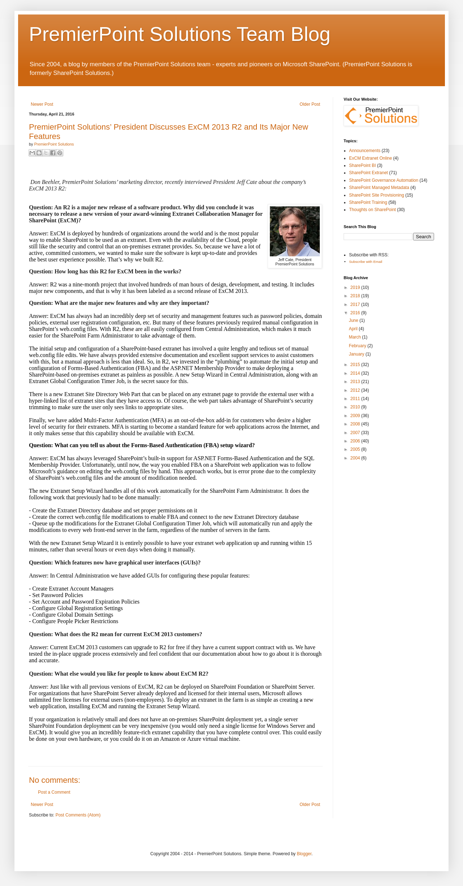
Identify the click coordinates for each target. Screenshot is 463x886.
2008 (356, 424)
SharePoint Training (368, 202)
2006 (356, 441)
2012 (356, 390)
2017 (356, 304)
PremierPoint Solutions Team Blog (180, 34)
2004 (356, 458)
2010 (356, 407)
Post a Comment (54, 792)
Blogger (304, 853)
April (353, 328)
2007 (356, 432)
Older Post (310, 104)
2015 (356, 364)
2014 (356, 373)
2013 (356, 381)
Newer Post (42, 104)
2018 (356, 295)
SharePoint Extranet (368, 172)
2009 (356, 415)
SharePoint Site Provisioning (376, 195)
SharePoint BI (362, 165)
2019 (356, 287)
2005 (356, 449)
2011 (356, 398)
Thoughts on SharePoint (372, 209)
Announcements (365, 150)
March (355, 337)
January (357, 354)
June (354, 320)
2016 (356, 312)
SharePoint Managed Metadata (379, 187)
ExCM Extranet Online (370, 158)
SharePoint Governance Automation (383, 180)
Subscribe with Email (365, 262)
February (358, 345)
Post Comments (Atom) (78, 815)
